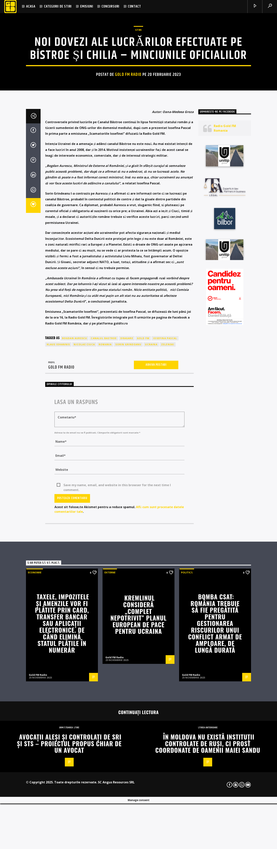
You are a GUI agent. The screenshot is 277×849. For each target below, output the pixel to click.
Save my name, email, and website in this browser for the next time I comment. (117, 656)
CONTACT (134, 6)
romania (105, 515)
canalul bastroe (104, 509)
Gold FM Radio (128, 152)
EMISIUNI (86, 6)
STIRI (138, 108)
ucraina (151, 515)
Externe (109, 743)
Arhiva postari (156, 536)
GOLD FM (143, 509)
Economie (34, 743)
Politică (187, 743)
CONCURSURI (110, 6)
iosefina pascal (165, 509)
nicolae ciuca (84, 515)
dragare (126, 509)
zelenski (167, 515)
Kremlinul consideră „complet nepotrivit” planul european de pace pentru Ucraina (138, 785)
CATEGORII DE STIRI (58, 6)
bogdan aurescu (74, 509)
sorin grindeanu (128, 515)
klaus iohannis (58, 515)
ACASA (30, 6)
